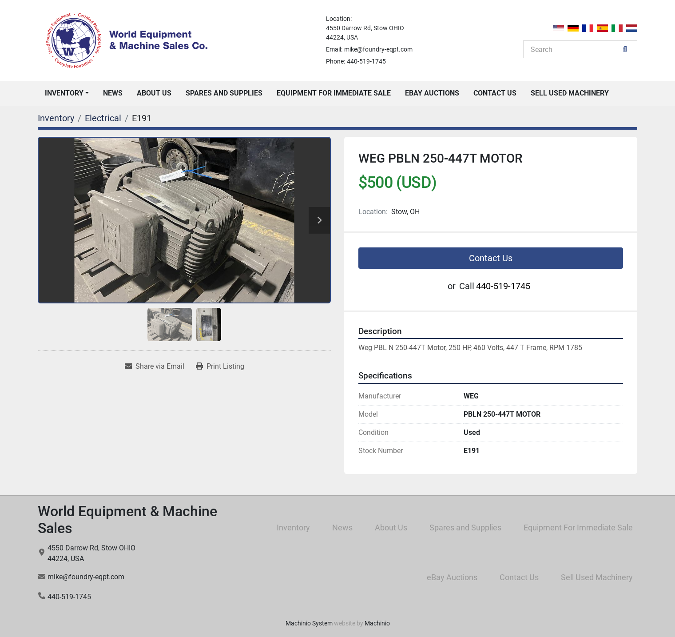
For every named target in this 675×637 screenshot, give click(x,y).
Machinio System (309, 623)
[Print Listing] (220, 366)
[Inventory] (56, 118)
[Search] (575, 49)
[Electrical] (103, 118)
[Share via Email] (154, 366)
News (113, 93)
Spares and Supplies (224, 93)
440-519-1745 (366, 61)
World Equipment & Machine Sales (127, 520)
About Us (154, 93)
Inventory (64, 93)
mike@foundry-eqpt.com (378, 49)
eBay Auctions (432, 93)
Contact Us (494, 93)
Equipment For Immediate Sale (334, 93)
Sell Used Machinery (570, 93)
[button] (67, 93)
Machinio (377, 623)
